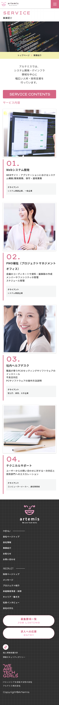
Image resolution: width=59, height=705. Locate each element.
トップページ (23, 55)
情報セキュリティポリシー (14, 657)
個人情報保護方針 (10, 652)
